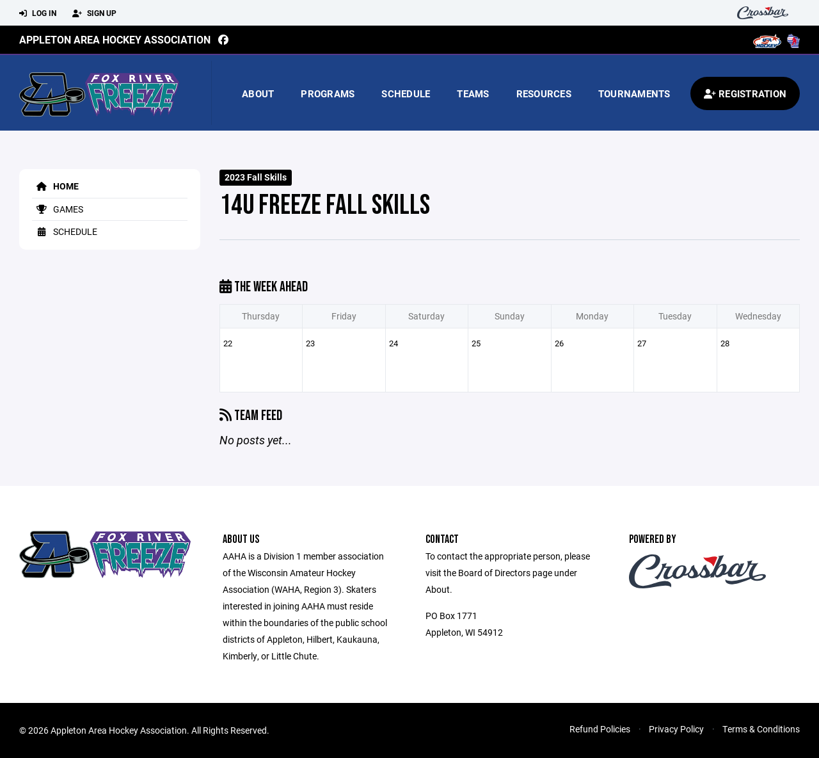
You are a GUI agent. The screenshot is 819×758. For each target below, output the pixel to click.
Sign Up (94, 13)
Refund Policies (599, 729)
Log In (37, 13)
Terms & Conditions (761, 729)
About (258, 93)
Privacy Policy (676, 729)
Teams (473, 93)
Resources (543, 93)
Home (55, 186)
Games (57, 209)
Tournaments (634, 93)
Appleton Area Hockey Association (115, 39)
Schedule (405, 93)
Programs (327, 93)
